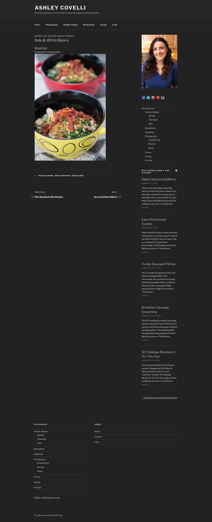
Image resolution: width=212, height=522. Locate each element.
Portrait (151, 144)
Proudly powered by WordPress (48, 515)
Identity (151, 115)
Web (150, 123)
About (37, 24)
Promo (148, 152)
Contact (98, 437)
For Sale (148, 160)
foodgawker (54, 52)
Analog (103, 24)
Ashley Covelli (60, 8)
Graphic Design (70, 24)
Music (151, 148)
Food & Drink (46, 176)
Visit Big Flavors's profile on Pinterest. (159, 397)
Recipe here (41, 48)
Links (114, 24)
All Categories (148, 108)
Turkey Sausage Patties (158, 264)
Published (78, 176)
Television (153, 119)
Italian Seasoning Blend (158, 179)
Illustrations (88, 24)
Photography (52, 24)
